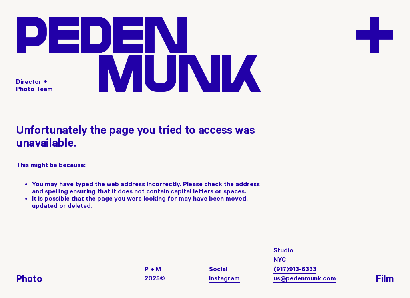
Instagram (224, 278)
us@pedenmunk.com (304, 278)
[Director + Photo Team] (36, 85)
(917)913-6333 (294, 269)
